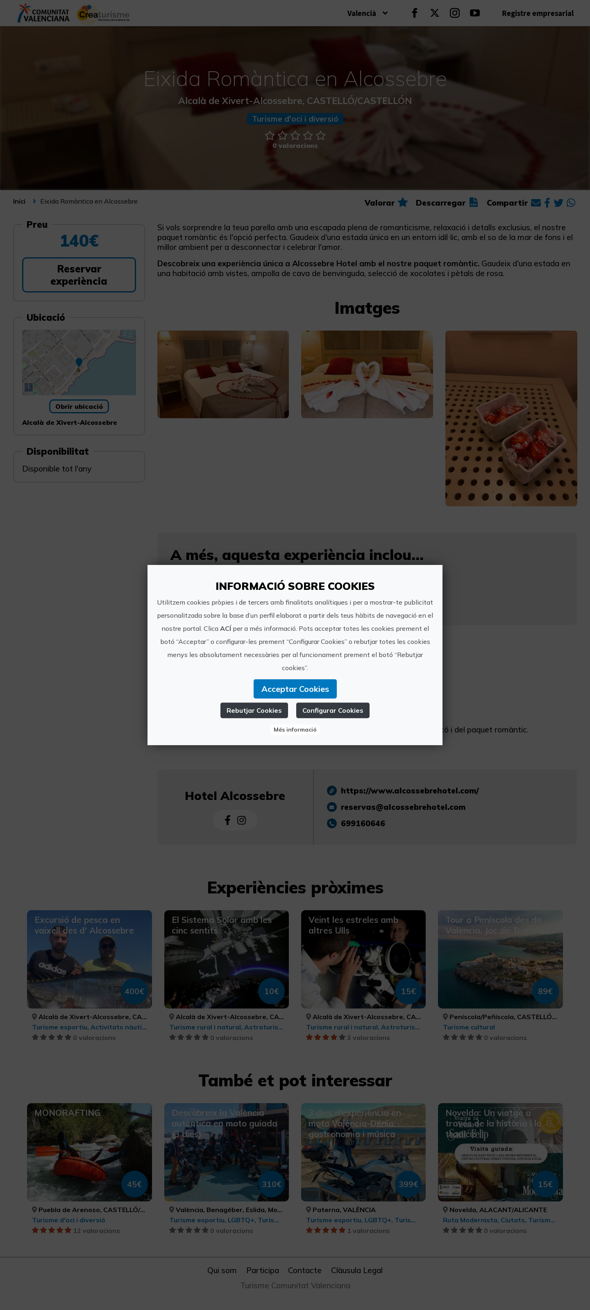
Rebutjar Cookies (254, 710)
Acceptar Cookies (295, 689)
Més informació (295, 729)
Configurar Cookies (332, 710)
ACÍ (225, 628)
